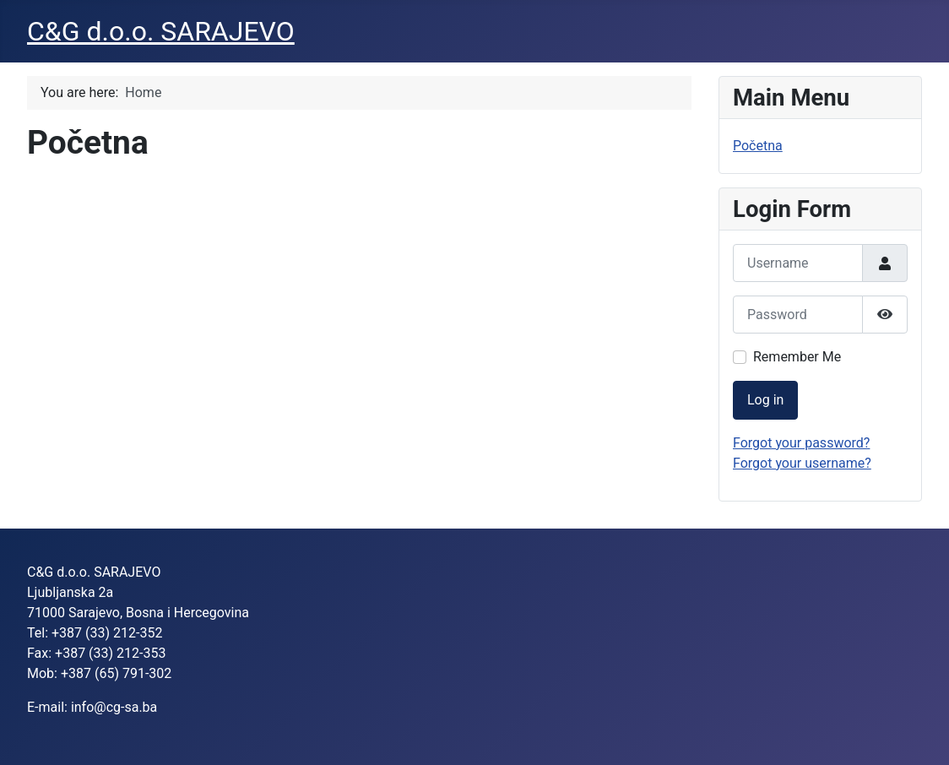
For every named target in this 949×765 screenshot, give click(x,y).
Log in (765, 400)
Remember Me (797, 357)
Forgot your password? (801, 443)
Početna (758, 146)
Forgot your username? (802, 463)
